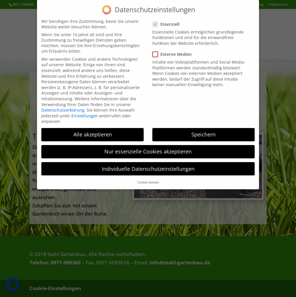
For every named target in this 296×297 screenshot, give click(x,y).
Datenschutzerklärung (62, 104)
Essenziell (168, 19)
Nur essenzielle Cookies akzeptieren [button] (148, 146)
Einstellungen (84, 110)
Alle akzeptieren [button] (92, 129)
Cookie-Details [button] (148, 177)
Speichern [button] (203, 129)
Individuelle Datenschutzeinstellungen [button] (148, 163)
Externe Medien (174, 49)
